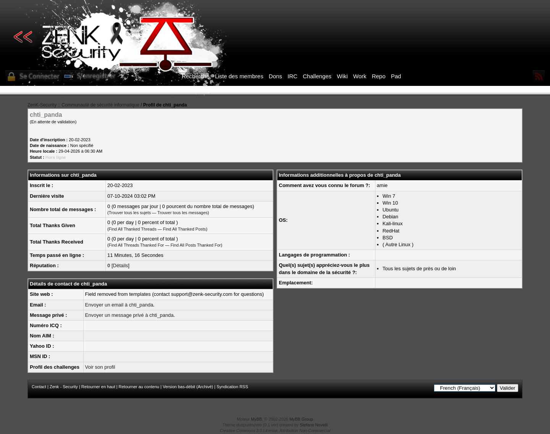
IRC (293, 76)
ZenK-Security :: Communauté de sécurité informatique (83, 105)
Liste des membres (239, 76)
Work (360, 76)
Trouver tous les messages (182, 212)
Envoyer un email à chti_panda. (120, 305)
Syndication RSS (232, 386)
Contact (39, 386)
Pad (396, 76)
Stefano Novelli (314, 425)
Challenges (317, 76)
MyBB (256, 419)
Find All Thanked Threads (133, 229)
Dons (275, 76)
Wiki (342, 76)
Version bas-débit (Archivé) (188, 386)
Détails (120, 265)
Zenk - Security (64, 386)
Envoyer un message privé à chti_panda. (130, 315)
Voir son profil (100, 367)
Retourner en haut (98, 386)
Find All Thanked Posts (184, 229)
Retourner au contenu (139, 386)
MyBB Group (301, 419)
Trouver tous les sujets (130, 212)
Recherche (196, 76)
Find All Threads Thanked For (136, 245)
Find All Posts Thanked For (195, 245)
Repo (378, 76)
